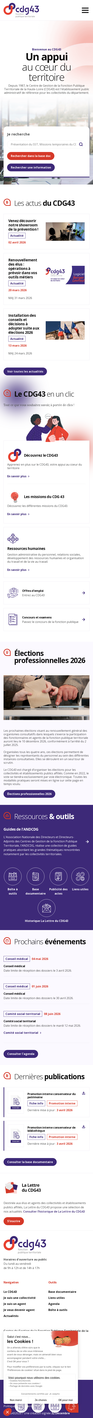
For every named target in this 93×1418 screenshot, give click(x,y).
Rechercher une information (31, 167)
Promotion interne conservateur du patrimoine (51, 1095)
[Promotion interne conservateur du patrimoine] (83, 1093)
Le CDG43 (10, 1292)
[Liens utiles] (80, 879)
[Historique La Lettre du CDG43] (46, 911)
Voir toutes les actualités (25, 371)
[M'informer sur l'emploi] (46, 592)
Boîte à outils (58, 1310)
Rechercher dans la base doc (31, 156)
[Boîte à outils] (13, 882)
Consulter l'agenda (20, 1054)
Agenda (54, 1304)
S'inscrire (13, 1221)
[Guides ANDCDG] (46, 841)
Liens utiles (56, 1298)
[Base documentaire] (36, 882)
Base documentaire (62, 1292)
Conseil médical (14, 966)
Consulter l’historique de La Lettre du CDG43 (54, 1211)
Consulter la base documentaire (30, 1162)
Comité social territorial (20, 1021)
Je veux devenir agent (19, 1310)
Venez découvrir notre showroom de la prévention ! (23, 225)
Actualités (11, 1316)
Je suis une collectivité (20, 1298)
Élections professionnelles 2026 (29, 794)
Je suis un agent (15, 1304)
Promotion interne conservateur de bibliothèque (51, 1129)
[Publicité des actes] (58, 882)
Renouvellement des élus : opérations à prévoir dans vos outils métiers (22, 268)
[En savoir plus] (46, 463)
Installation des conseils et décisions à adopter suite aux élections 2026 (23, 324)
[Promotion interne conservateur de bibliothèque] (83, 1126)
